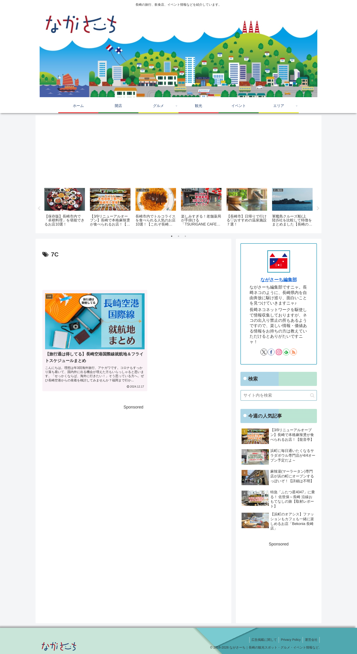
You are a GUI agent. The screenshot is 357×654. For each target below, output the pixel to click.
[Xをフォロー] (263, 352)
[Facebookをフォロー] (271, 352)
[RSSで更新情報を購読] (293, 352)
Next (318, 208)
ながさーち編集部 (278, 279)
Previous (39, 208)
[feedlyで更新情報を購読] (286, 352)
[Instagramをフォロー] (278, 352)
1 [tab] (171, 236)
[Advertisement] (178, 150)
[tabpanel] (64, 207)
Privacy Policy (290, 639)
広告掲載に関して (262, 639)
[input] (278, 395)
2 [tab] (178, 236)
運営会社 (310, 639)
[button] (312, 395)
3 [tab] (185, 236)
